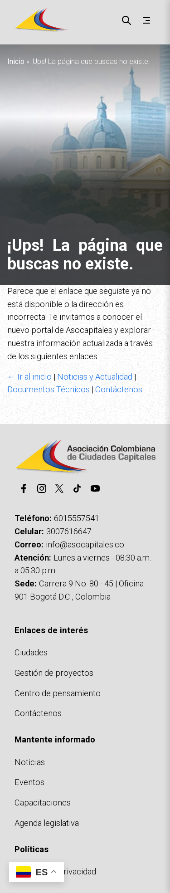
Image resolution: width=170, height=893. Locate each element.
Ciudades (31, 652)
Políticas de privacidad (55, 871)
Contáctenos (118, 389)
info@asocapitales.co (85, 544)
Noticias (30, 762)
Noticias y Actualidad (94, 376)
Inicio (15, 61)
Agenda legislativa (47, 823)
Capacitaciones (43, 802)
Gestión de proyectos (54, 673)
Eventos (29, 782)
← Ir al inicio (29, 376)
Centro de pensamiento (58, 693)
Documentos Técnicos (48, 389)
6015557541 (76, 518)
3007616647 (69, 531)
